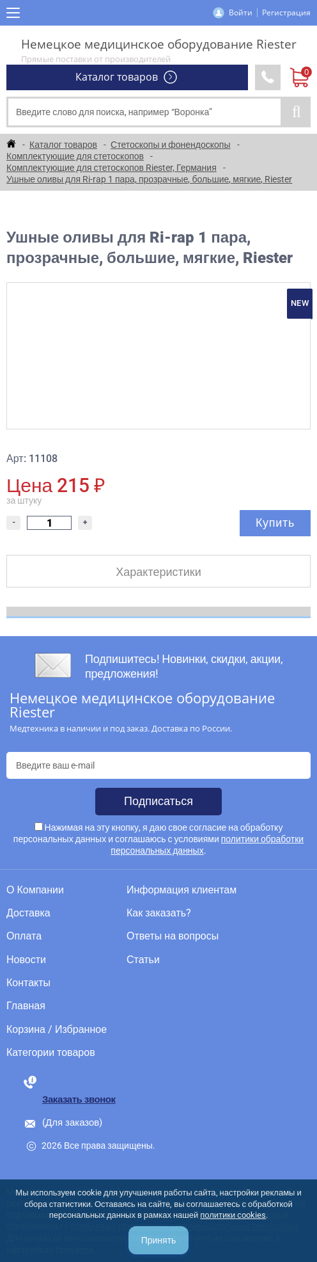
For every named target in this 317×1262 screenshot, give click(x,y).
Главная (25, 1006)
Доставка (28, 913)
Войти (240, 12)
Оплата (24, 936)
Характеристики (158, 572)
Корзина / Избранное (56, 1029)
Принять (158, 1240)
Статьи (143, 960)
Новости (26, 960)
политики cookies (233, 1215)
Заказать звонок (79, 1099)
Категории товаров (50, 1052)
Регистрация (286, 12)
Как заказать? (159, 913)
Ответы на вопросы (173, 936)
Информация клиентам (181, 890)
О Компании (35, 890)
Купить (275, 522)
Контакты (28, 983)
